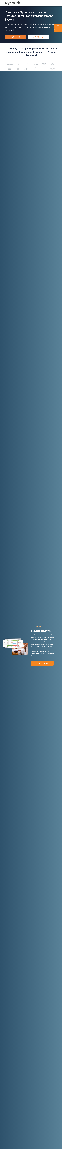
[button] (15, 37)
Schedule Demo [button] (42, 663)
